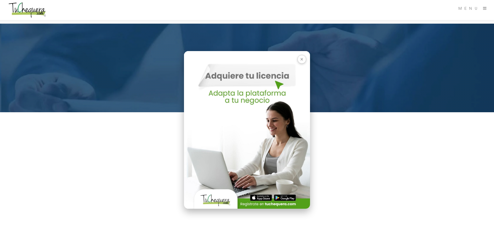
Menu (469, 8)
